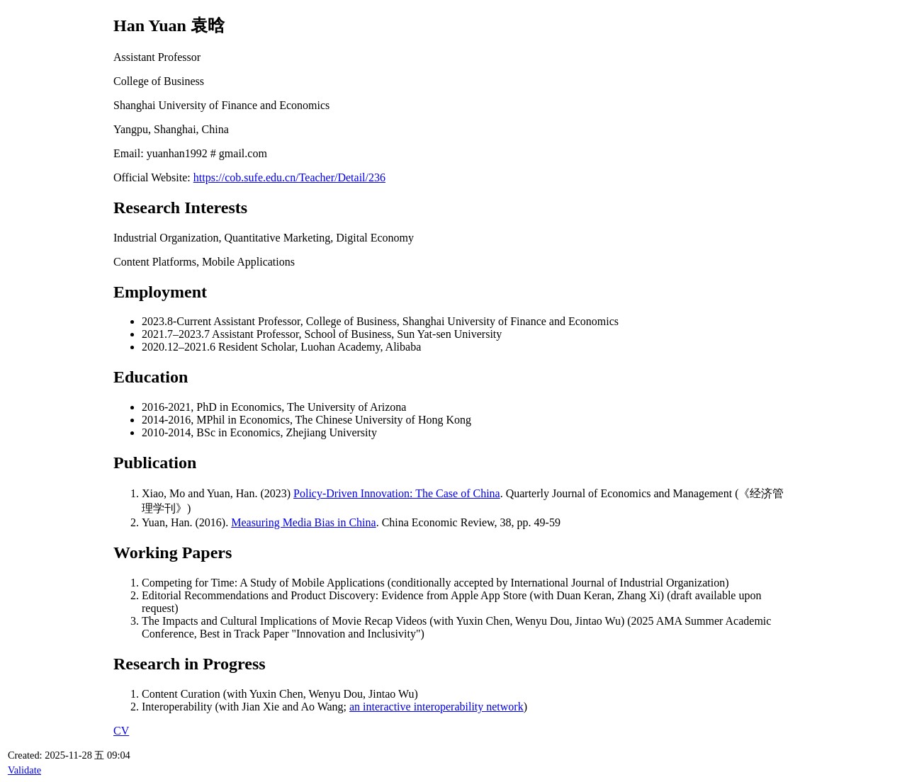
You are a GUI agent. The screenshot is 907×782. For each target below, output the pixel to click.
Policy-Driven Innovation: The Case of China (396, 493)
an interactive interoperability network (436, 707)
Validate (24, 770)
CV (121, 731)
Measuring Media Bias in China (303, 522)
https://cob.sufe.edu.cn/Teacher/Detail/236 (289, 177)
